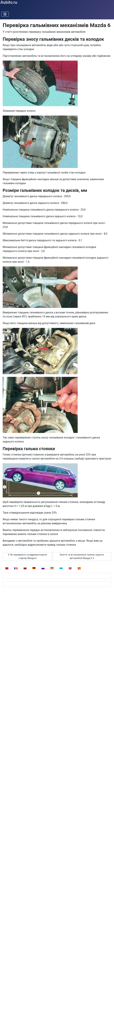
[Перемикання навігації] (5, 14)
